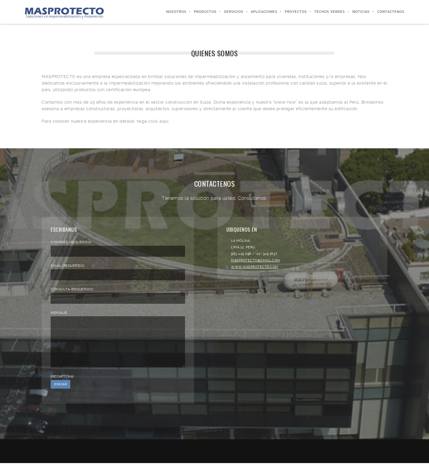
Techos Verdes (329, 12)
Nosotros (176, 12)
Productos (205, 12)
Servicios (233, 12)
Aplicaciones (264, 12)
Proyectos (296, 12)
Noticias (361, 12)
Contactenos (391, 12)
